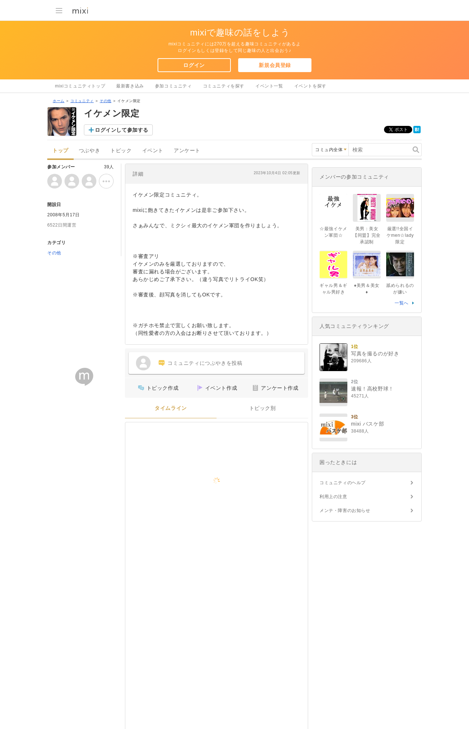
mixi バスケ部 (367, 424)
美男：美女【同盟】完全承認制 (367, 235)
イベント (152, 150)
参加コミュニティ (173, 86)
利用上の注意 (333, 496)
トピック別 (262, 408)
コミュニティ (82, 101)
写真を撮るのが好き (375, 353)
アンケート (187, 150)
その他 (105, 101)
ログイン (193, 65)
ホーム (58, 101)
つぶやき (89, 150)
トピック (121, 150)
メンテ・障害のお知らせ (345, 510)
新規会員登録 (275, 65)
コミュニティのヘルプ (343, 482)
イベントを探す (310, 86)
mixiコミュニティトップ (80, 86)
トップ (60, 150)
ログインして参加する (121, 130)
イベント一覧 (269, 86)
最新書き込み (130, 86)
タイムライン (171, 408)
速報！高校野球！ (372, 389)
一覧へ (402, 303)
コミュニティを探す (223, 86)
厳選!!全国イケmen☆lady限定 (400, 235)
